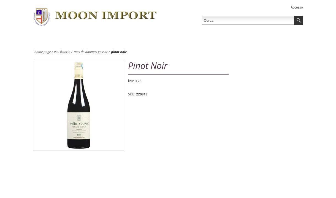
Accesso (297, 7)
